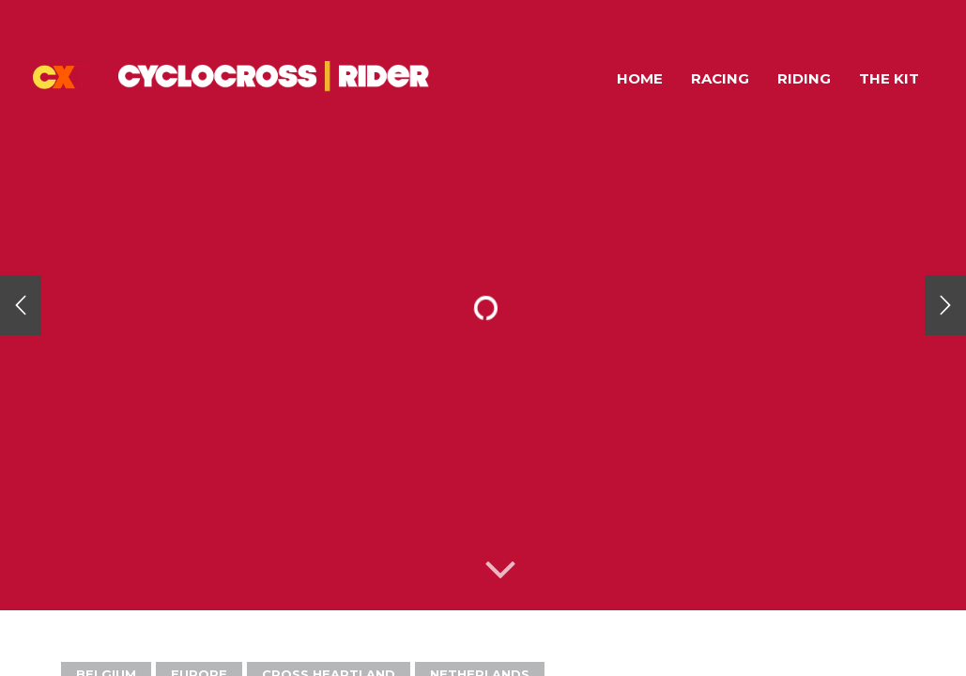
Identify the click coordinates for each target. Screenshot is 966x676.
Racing (720, 78)
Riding (804, 78)
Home (640, 78)
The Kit (889, 78)
